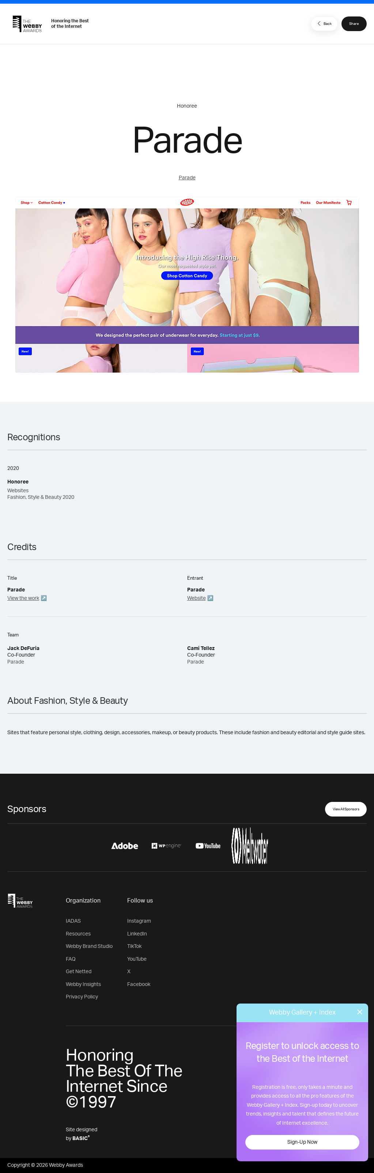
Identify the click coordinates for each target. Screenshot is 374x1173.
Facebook (138, 984)
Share (354, 24)
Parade (187, 177)
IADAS (73, 921)
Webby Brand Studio (89, 946)
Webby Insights (83, 984)
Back (324, 23)
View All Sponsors (346, 809)
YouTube (137, 959)
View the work (23, 598)
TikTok (134, 946)
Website (196, 598)
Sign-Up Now (302, 1142)
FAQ (71, 959)
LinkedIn (137, 934)
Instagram (139, 921)
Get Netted (78, 971)
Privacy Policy (82, 997)
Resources (78, 934)
